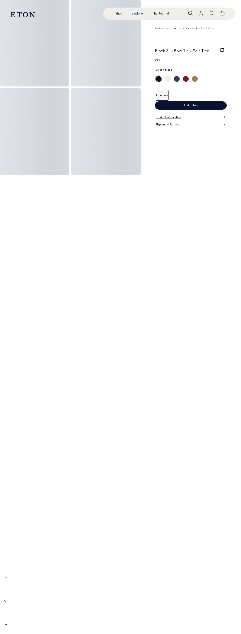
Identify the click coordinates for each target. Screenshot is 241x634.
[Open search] (190, 13)
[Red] (186, 79)
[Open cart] (222, 13)
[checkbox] (222, 52)
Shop (119, 13)
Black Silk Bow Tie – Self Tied (200, 28)
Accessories (161, 28)
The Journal (160, 13)
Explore (137, 13)
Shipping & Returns (191, 124)
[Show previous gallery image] (6, 586)
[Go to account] (201, 13)
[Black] (159, 79)
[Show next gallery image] (6, 616)
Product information (191, 117)
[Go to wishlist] (211, 13)
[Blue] (177, 79)
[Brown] (195, 79)
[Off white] (168, 79)
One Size (162, 95)
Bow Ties (176, 28)
